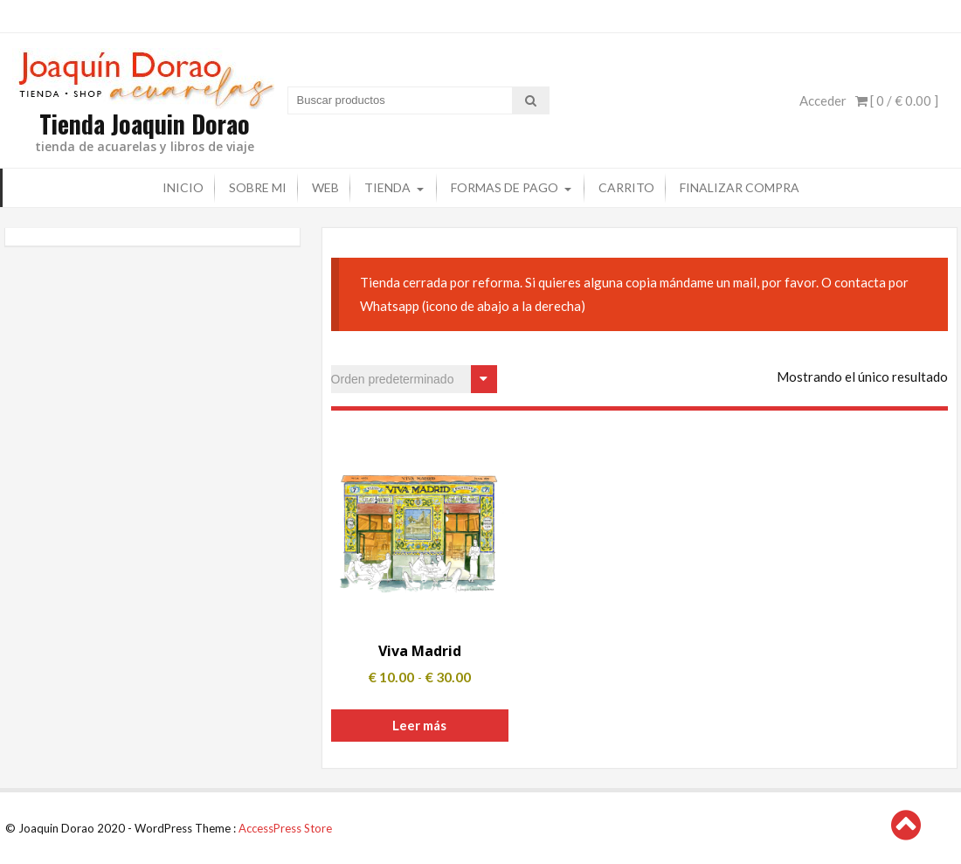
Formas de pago (504, 185)
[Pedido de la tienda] (414, 377)
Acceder (823, 99)
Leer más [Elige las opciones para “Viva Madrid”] (419, 723)
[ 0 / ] (896, 99)
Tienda (387, 185)
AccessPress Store (285, 826)
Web (325, 185)
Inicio (183, 185)
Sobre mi (258, 185)
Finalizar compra (739, 185)
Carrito (626, 185)
